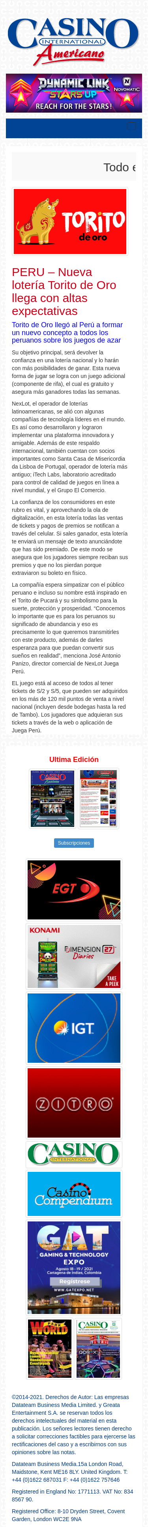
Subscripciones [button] (74, 843)
